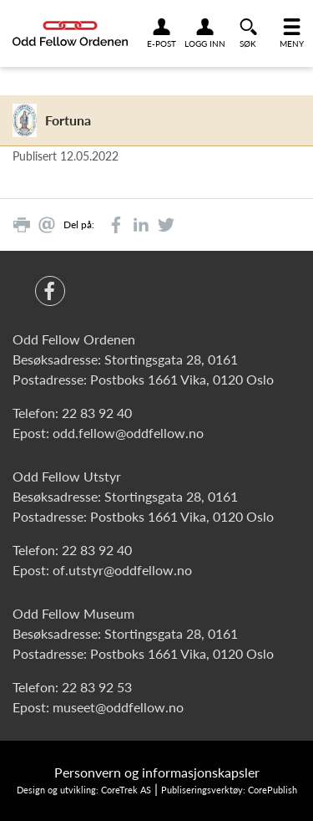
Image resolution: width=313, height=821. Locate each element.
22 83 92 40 (97, 413)
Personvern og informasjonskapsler (157, 772)
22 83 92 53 (97, 687)
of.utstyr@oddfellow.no (122, 570)
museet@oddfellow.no (118, 707)
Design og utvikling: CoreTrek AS (84, 789)
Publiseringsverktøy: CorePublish (229, 789)
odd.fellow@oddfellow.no (128, 433)
